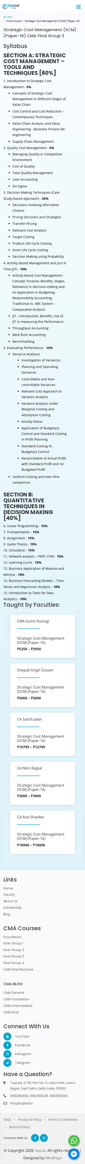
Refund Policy (19, 1127)
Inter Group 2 (13, 950)
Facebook (19, 1045)
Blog (6, 914)
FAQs (7, 1119)
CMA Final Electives (18, 969)
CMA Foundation (16, 999)
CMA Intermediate (17, 1005)
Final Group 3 (13, 956)
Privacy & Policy (29, 1119)
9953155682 (19, 1096)
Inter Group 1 (13, 943)
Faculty (9, 894)
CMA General (13, 992)
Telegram (19, 1063)
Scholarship (12, 907)
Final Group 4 (13, 963)
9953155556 (59, 1096)
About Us (10, 901)
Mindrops (53, 1157)
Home (8, 888)
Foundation (12, 937)
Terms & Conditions (63, 1119)
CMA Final (11, 1012)
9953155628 (39, 1096)
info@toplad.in (21, 1103)
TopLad (40, 1150)
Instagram (19, 1054)
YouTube (19, 1036)
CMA (9, 17)
